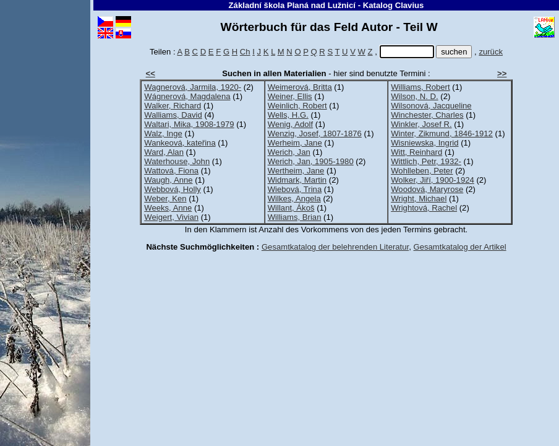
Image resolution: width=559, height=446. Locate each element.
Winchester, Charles (427, 115)
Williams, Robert (420, 87)
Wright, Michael (418, 198)
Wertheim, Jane (296, 170)
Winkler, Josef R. (421, 124)
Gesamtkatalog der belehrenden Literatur (335, 246)
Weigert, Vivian (171, 217)
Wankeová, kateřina (179, 142)
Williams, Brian (295, 217)
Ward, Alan (164, 152)
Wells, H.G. (288, 115)
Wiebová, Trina (295, 189)
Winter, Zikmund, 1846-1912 (442, 133)
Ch (245, 51)
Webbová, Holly (172, 189)
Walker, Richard (172, 105)
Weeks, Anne (168, 207)
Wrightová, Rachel (424, 207)
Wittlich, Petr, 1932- (426, 161)
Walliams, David (173, 115)
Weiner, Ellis (290, 96)
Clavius (409, 5)
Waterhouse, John (177, 161)
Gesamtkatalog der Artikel (460, 246)
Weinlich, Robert (297, 105)
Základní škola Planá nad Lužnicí (292, 5)
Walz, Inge (163, 133)
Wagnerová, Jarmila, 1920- (192, 87)
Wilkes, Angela (294, 198)
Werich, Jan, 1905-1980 (311, 161)
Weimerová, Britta (300, 87)
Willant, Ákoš (291, 207)
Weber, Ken (165, 198)
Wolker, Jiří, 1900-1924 (432, 180)
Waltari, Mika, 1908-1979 (189, 124)
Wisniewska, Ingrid (424, 142)
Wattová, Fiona (171, 170)
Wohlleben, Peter (422, 170)
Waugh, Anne (168, 180)
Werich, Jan (289, 152)
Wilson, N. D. (414, 96)
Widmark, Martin (297, 180)
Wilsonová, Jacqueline (431, 105)
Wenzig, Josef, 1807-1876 (315, 133)
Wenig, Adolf (290, 124)
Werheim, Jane (295, 142)
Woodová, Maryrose (427, 189)
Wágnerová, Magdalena (187, 96)
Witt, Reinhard (416, 152)
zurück (491, 51)
